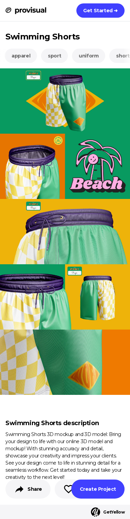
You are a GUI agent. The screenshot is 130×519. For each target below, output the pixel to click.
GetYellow (108, 512)
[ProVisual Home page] (25, 10)
